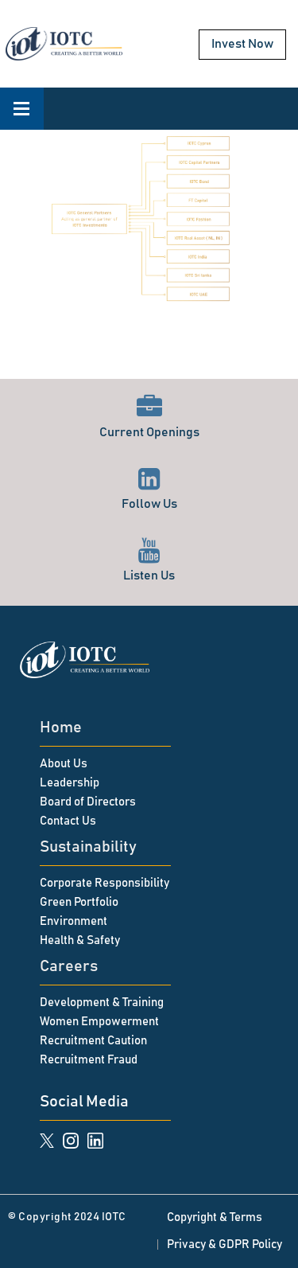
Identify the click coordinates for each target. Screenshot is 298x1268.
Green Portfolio (79, 902)
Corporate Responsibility (104, 883)
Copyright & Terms (214, 1217)
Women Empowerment (99, 1022)
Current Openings (149, 417)
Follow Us (149, 488)
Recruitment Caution (93, 1041)
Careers (69, 966)
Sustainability (88, 847)
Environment (73, 921)
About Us (63, 764)
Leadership (69, 783)
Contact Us (68, 821)
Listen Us (149, 560)
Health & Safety (80, 940)
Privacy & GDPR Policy (224, 1244)
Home (61, 727)
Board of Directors (88, 802)
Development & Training (102, 1003)
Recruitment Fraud (88, 1060)
